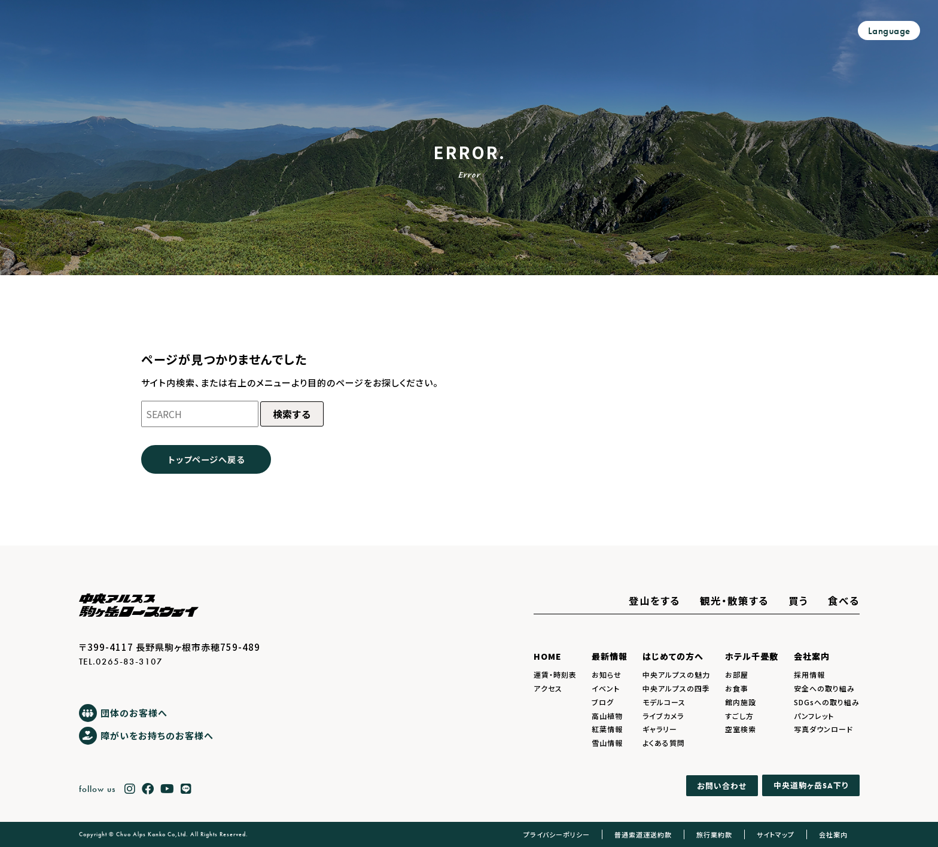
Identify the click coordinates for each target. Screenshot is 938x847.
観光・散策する (734, 600)
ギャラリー (659, 729)
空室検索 (740, 729)
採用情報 (809, 674)
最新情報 (610, 656)
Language (889, 31)
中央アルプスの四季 (676, 688)
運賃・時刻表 (555, 674)
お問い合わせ (722, 785)
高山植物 (607, 716)
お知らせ (607, 674)
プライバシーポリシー (556, 834)
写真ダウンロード (823, 729)
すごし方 (739, 716)
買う (798, 600)
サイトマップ (775, 834)
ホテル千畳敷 (751, 656)
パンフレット (814, 716)
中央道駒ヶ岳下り (810, 785)
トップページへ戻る (206, 459)
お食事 (736, 688)
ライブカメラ (663, 716)
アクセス (548, 688)
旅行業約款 (714, 834)
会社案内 (812, 656)
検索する (292, 414)
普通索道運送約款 (643, 834)
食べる (844, 600)
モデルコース (664, 702)
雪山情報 (607, 743)
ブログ (603, 702)
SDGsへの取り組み (827, 702)
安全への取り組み (824, 688)
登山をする (654, 600)
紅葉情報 (607, 729)
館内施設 (740, 702)
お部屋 (736, 674)
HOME (548, 656)
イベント (606, 688)
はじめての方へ (673, 656)
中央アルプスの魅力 (676, 674)
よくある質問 (663, 743)
